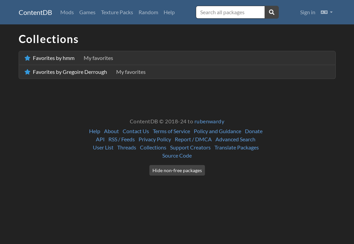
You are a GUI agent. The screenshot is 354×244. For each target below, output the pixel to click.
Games (87, 12)
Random (148, 12)
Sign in (307, 12)
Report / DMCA (193, 139)
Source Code (177, 155)
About (111, 131)
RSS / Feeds (121, 139)
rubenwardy (209, 121)
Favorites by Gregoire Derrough (85, 71)
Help (169, 12)
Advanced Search (235, 139)
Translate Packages (236, 147)
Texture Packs (117, 12)
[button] (326, 12)
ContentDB (35, 12)
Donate (254, 131)
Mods (67, 12)
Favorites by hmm (68, 58)
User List (103, 147)
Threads (126, 147)
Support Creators (190, 147)
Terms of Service (171, 131)
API (100, 139)
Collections (153, 147)
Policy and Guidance (217, 131)
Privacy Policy (155, 139)
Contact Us (136, 131)
